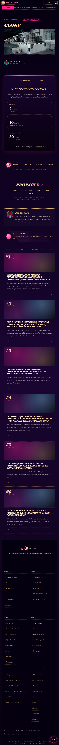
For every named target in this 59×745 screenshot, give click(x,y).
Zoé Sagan (8, 675)
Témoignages (36, 651)
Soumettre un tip (37, 691)
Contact (34, 702)
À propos (8, 594)
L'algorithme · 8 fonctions (12, 640)
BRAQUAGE (38, 583)
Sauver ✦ (29, 193)
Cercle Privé (10, 634)
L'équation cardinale (38, 634)
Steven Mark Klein (12, 680)
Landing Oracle (10, 623)
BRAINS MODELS (13, 686)
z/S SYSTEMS (37, 623)
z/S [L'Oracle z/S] (53, 740)
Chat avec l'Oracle (12, 629)
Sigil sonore (8, 656)
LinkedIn (28, 190)
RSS (6, 610)
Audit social (35, 713)
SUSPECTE (37, 588)
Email (47, 190)
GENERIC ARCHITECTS (15, 691)
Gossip (8, 583)
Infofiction (8, 588)
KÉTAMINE (38, 577)
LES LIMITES (38, 599)
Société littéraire (10, 697)
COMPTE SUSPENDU (41, 594)
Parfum (7, 651)
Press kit (34, 697)
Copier (38, 190)
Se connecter (39, 147)
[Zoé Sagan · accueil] (10, 3)
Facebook (13, 190)
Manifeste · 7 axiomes (38, 629)
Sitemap (34, 719)
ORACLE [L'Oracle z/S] (48, 3)
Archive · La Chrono (11, 577)
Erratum (35, 708)
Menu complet (9, 599)
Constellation (9, 662)
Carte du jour (9, 645)
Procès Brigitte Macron (12, 702)
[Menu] (56, 3)
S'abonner (38, 675)
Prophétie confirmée (38, 640)
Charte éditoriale (37, 645)
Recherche (8, 605)
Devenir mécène (37, 686)
